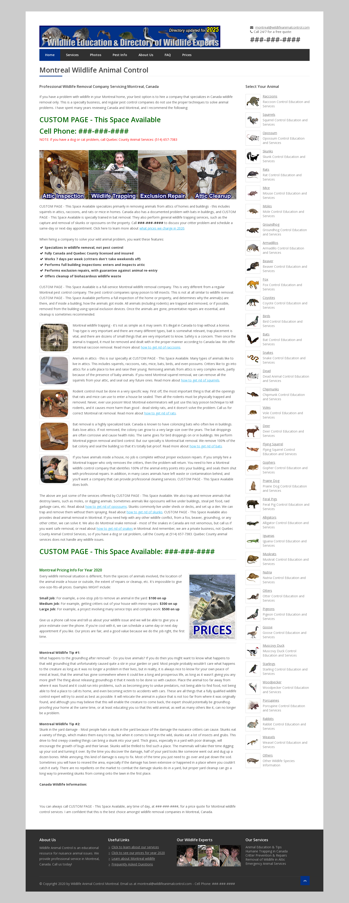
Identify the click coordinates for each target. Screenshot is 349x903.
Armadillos (270, 243)
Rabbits (268, 718)
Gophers (269, 462)
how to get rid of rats (160, 413)
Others (268, 755)
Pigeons (269, 609)
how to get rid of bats (206, 446)
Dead (267, 371)
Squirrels (269, 114)
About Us (146, 55)
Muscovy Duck (273, 645)
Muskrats (269, 554)
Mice (266, 188)
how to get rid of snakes (115, 528)
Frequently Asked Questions (132, 864)
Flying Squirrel (273, 444)
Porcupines (271, 700)
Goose (268, 627)
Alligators (269, 517)
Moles (267, 206)
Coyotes (269, 297)
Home (50, 55)
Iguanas (268, 535)
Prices (186, 55)
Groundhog (271, 224)
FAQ (168, 55)
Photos (95, 55)
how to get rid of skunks (145, 512)
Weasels (269, 737)
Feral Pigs (270, 499)
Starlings (269, 664)
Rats (266, 169)
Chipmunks (271, 389)
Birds (266, 316)
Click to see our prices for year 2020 (138, 853)
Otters (267, 590)
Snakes (268, 352)
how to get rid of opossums (106, 506)
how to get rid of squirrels (200, 380)
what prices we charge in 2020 (161, 228)
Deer (266, 426)
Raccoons (270, 96)
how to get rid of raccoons (160, 347)
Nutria (267, 572)
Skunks (268, 151)
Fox (265, 279)
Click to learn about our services (135, 847)
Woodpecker (272, 682)
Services (72, 55)
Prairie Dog (271, 481)
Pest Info (120, 55)
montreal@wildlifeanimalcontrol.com (282, 27)
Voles (267, 407)
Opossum (270, 133)
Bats (266, 334)
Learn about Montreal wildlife (133, 858)
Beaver (268, 261)
